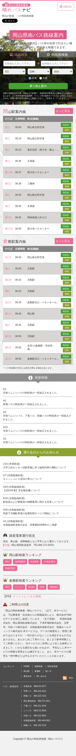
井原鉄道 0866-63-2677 (35, 686)
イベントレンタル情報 (27, 596)
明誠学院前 (10, 568)
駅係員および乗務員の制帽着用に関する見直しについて (33, 502)
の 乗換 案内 (49, 562)
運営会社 (28, 676)
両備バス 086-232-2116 (35, 725)
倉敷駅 (37, 671)
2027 (7, 562)
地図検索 (38, 666)
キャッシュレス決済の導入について (22, 479)
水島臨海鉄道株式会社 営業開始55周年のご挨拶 (30, 524)
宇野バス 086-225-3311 (35, 691)
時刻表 (66, 125)
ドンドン (19, 587)
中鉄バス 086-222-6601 (35, 716)
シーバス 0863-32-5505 (35, 710)
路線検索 (19, 54)
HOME (27, 666)
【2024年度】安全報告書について (21, 490)
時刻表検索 (57, 54)
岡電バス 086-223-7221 (35, 696)
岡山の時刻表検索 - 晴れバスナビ (45, 738)
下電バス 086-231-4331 (35, 706)
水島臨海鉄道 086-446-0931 (37, 720)
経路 (67, 130)
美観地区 (54, 587)
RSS (71, 678)
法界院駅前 (20, 562)
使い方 (48, 671)
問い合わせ (41, 676)
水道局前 (34, 562)
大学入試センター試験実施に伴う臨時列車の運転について (34, 467)
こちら (57, 98)
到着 (43, 78)
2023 (42, 587)
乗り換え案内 (38, 86)
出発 (33, 78)
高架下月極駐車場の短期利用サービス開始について (31, 513)
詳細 (6, 545)
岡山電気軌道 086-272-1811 (37, 701)
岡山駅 (31, 587)
